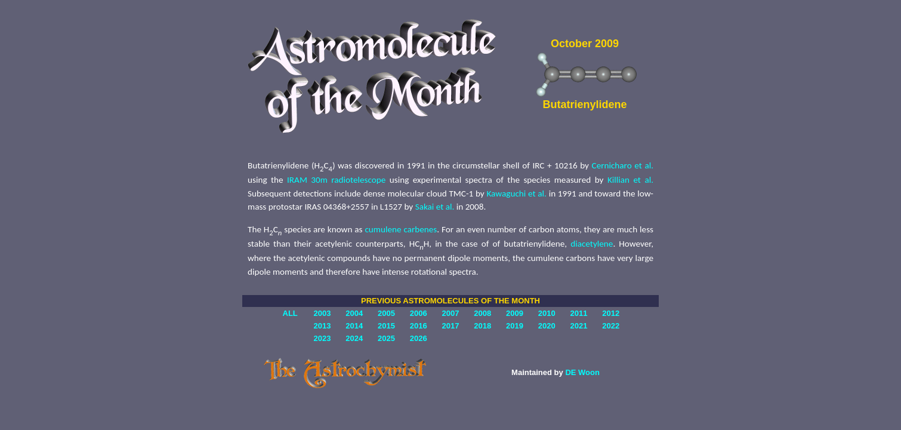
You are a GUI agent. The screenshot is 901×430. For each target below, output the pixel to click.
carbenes (420, 229)
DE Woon (582, 372)
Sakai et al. (435, 206)
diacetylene (591, 243)
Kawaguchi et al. (516, 193)
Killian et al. (630, 179)
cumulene (383, 229)
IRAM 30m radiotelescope (336, 179)
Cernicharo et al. (622, 165)
